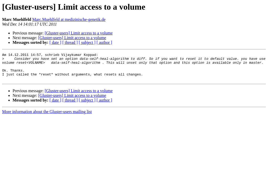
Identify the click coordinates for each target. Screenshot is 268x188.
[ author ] (104, 42)
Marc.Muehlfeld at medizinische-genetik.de (68, 19)
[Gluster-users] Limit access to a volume (79, 33)
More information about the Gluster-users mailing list (47, 117)
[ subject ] (87, 42)
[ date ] (55, 42)
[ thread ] (70, 42)
